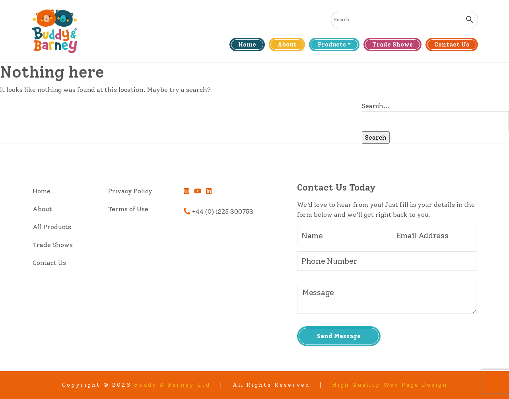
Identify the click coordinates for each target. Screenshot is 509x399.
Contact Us (451, 44)
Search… (376, 106)
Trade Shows (392, 44)
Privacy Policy (130, 191)
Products (332, 44)
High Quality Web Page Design (389, 384)
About (287, 44)
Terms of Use (128, 209)
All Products (52, 227)
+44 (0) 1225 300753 (218, 211)
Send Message (339, 336)
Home (247, 44)
